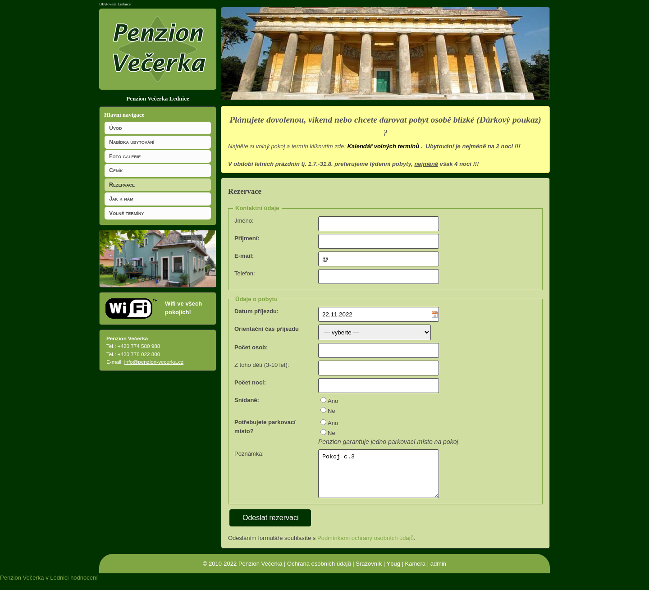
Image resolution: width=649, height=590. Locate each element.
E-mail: (244, 255)
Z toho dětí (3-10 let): (261, 364)
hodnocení (84, 585)
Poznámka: (249, 453)
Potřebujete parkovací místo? (265, 426)
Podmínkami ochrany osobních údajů (365, 545)
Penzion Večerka (260, 571)
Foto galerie (125, 156)
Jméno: (244, 220)
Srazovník (369, 571)
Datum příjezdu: (256, 311)
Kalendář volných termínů (383, 146)
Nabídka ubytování (131, 142)
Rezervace (122, 185)
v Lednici (57, 585)
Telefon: (244, 273)
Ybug (393, 571)
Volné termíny (126, 213)
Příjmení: (247, 238)
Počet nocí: (250, 382)
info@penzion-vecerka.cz (153, 362)
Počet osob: (251, 347)
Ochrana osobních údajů (319, 571)
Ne (331, 410)
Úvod (115, 128)
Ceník (116, 170)
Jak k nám (121, 199)
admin (438, 571)
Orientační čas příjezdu (266, 328)
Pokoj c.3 (378, 477)
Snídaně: (246, 400)
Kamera (415, 571)
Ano (333, 401)
